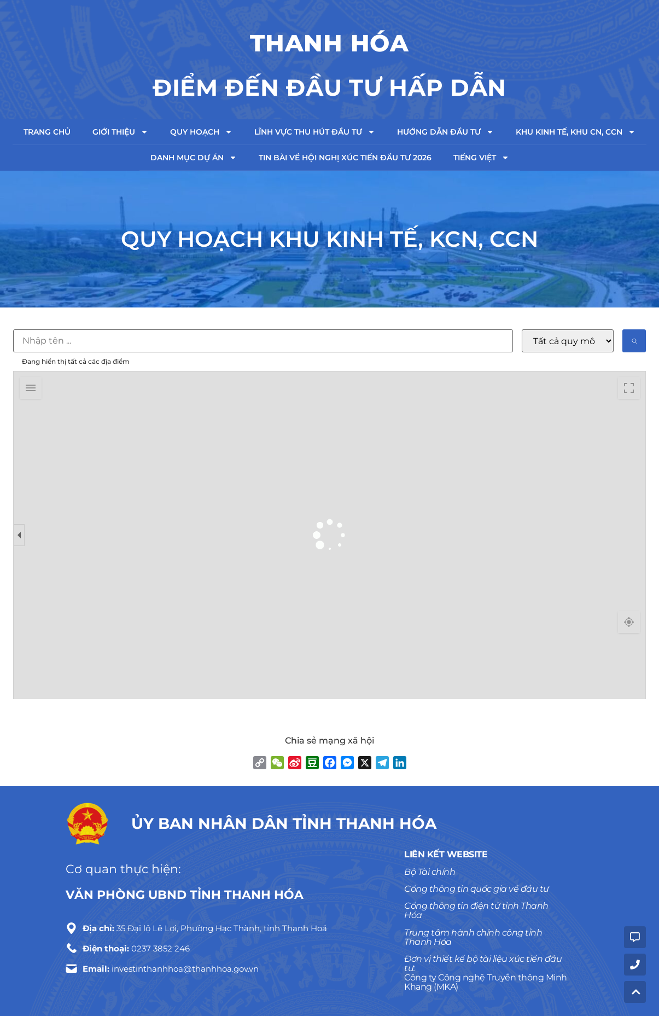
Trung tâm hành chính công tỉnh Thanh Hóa (473, 937)
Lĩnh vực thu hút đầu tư (314, 132)
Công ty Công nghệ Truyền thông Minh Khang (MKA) (485, 982)
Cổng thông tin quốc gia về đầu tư (476, 889)
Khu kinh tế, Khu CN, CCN (575, 132)
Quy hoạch (201, 132)
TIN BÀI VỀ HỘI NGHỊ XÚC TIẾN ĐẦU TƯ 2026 (345, 157)
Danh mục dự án (193, 157)
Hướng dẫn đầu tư (445, 132)
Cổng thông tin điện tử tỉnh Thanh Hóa (476, 910)
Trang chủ (47, 132)
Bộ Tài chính (429, 872)
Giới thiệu (120, 132)
